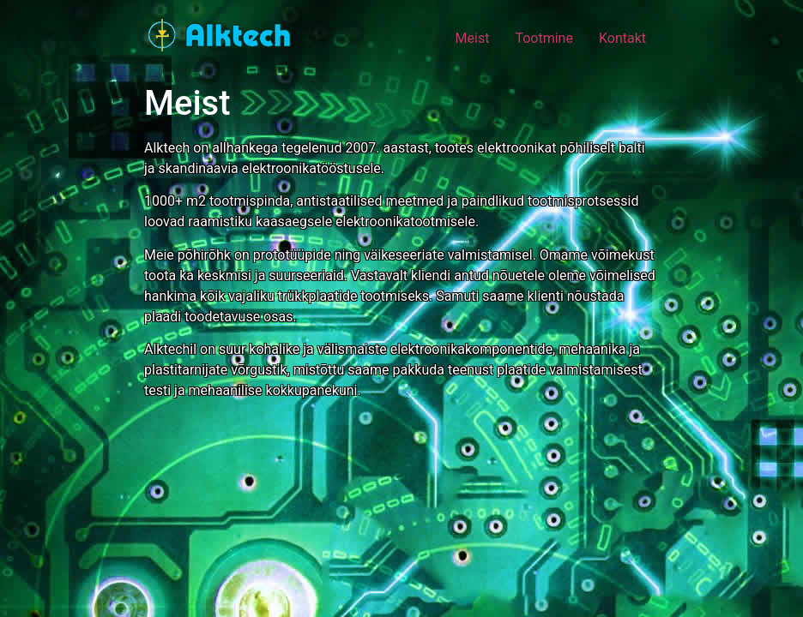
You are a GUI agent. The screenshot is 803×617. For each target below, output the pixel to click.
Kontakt (622, 38)
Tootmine (544, 38)
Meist (473, 38)
